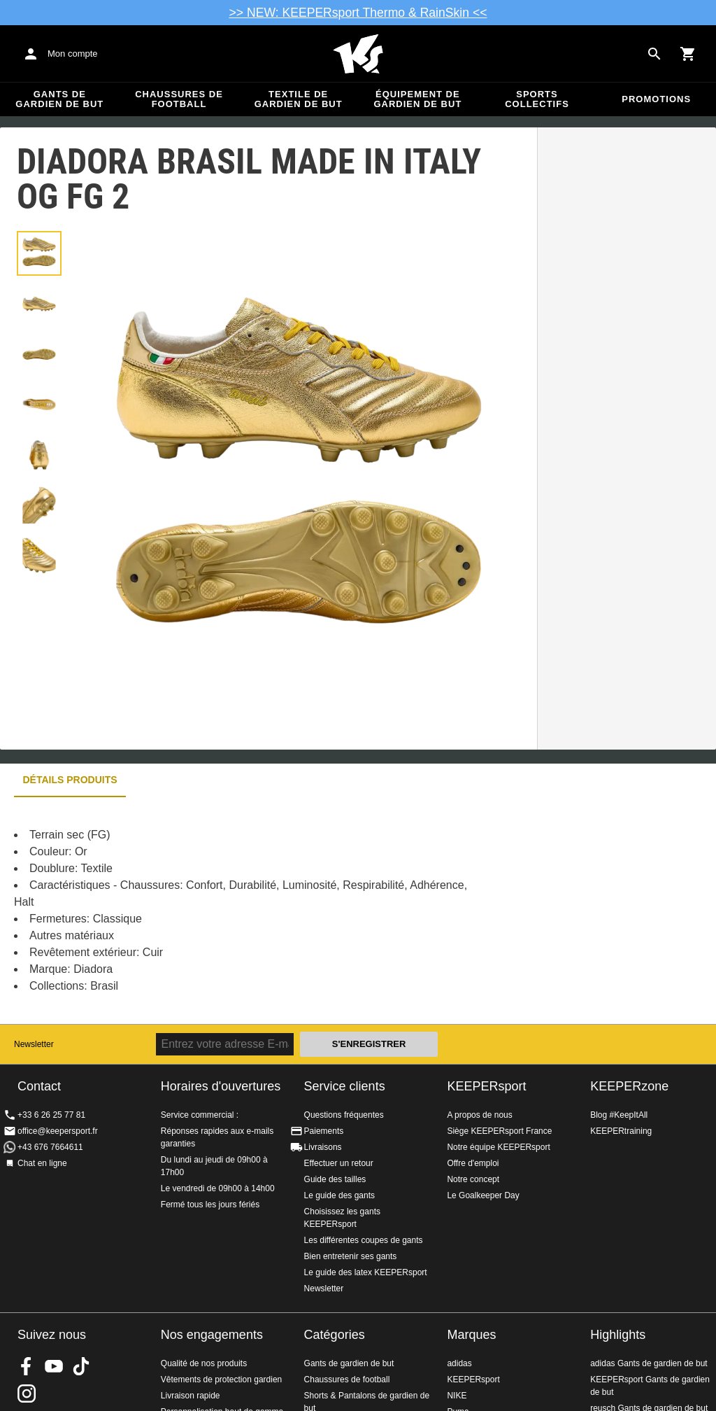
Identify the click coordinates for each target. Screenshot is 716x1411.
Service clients (344, 1086)
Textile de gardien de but (299, 99)
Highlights (617, 1335)
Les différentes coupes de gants (363, 1240)
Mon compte (73, 53)
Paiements (324, 1131)
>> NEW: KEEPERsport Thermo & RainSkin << (358, 13)
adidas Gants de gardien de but (648, 1363)
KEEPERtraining (621, 1131)
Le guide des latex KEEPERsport (365, 1272)
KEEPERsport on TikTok (81, 1366)
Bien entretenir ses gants (350, 1256)
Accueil (358, 53)
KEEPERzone (629, 1086)
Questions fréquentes (344, 1115)
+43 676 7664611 (50, 1147)
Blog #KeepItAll (618, 1115)
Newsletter (34, 1044)
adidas (459, 1363)
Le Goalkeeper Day (483, 1195)
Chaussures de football (179, 99)
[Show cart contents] (688, 54)
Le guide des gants (339, 1195)
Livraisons (323, 1147)
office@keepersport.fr (57, 1131)
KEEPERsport (486, 1086)
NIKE (456, 1396)
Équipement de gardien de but (417, 99)
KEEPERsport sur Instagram (26, 1393)
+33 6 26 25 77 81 (51, 1115)
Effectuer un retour (338, 1163)
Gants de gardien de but (59, 99)
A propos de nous (479, 1115)
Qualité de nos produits (204, 1363)
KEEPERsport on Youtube (54, 1366)
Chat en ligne (42, 1163)
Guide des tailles (335, 1179)
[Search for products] (654, 54)
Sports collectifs (537, 99)
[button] (39, 253)
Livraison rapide (190, 1396)
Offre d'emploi (473, 1163)
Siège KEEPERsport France (499, 1131)
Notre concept (473, 1179)
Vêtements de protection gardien (221, 1379)
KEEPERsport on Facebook (26, 1366)
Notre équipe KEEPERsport (498, 1147)
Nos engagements (212, 1335)
